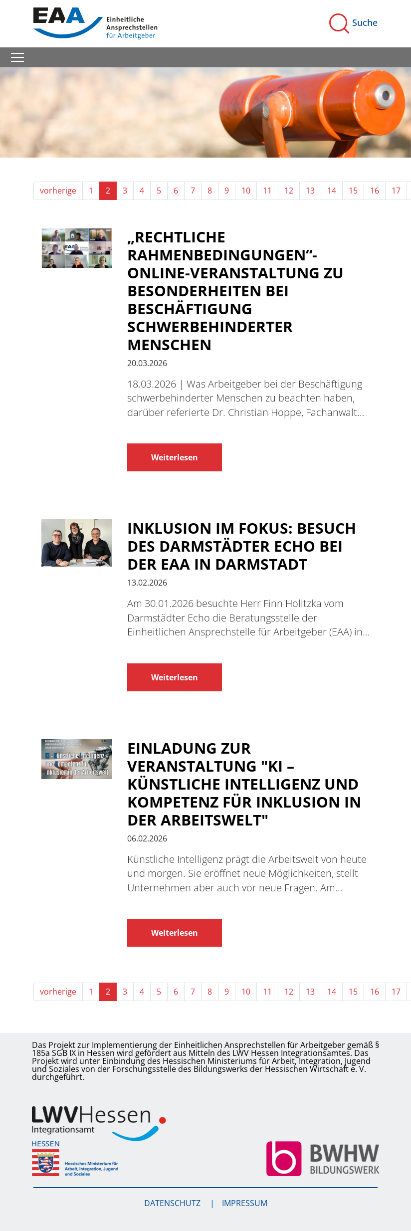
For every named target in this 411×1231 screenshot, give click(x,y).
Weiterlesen (174, 457)
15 (353, 190)
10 (245, 190)
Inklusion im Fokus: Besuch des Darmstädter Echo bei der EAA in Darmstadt (241, 546)
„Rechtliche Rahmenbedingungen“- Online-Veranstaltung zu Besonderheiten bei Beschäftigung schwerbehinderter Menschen (235, 291)
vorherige (58, 190)
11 (267, 190)
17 (396, 190)
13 (310, 190)
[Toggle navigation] (17, 57)
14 (331, 190)
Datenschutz (173, 1203)
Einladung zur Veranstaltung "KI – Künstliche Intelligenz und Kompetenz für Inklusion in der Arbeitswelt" (244, 784)
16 (374, 190)
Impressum (244, 1203)
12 (288, 190)
